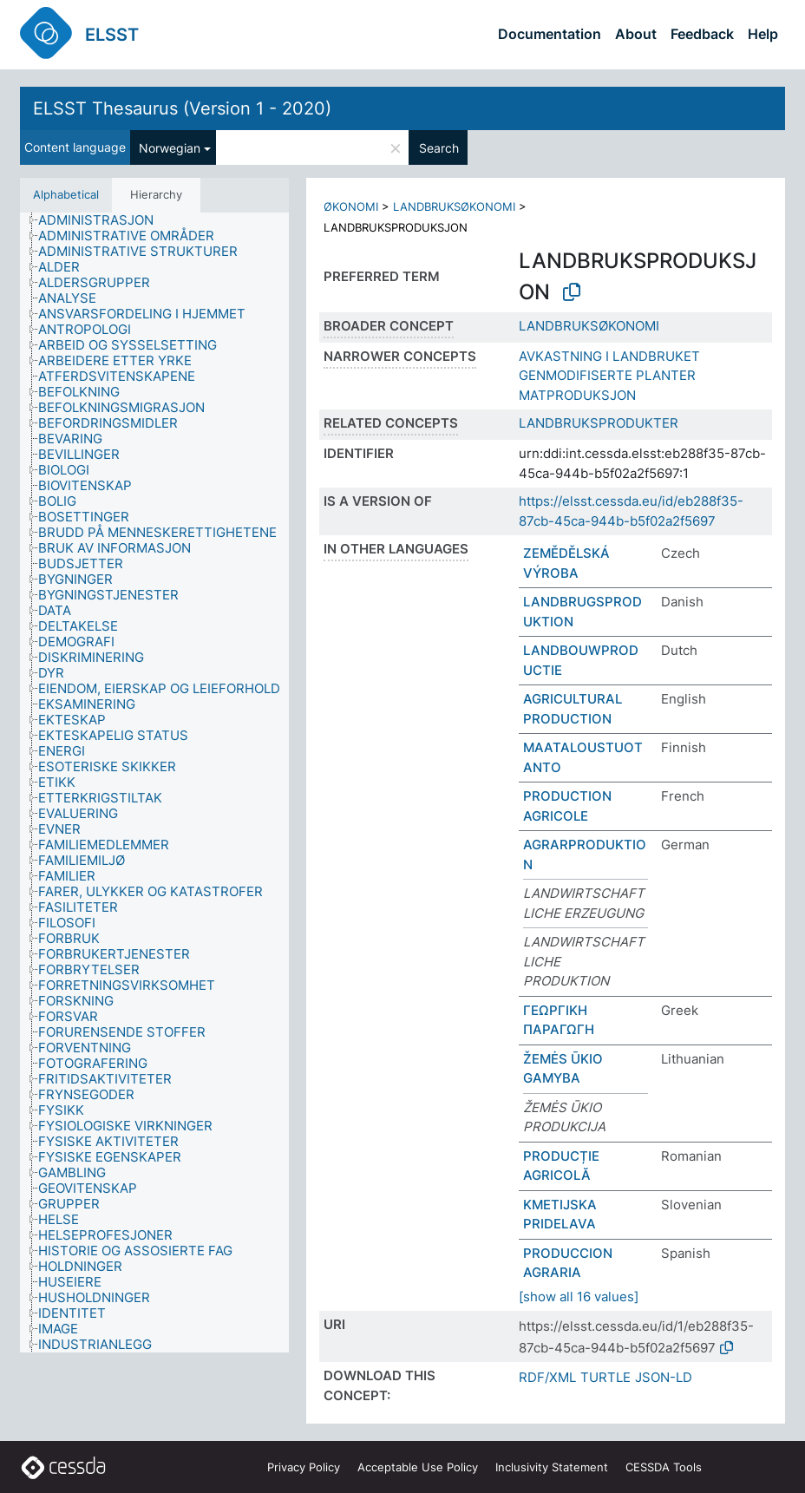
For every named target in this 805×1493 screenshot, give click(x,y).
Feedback (702, 34)
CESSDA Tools (663, 1467)
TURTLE (605, 1377)
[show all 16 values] (578, 1296)
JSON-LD (663, 1377)
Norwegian (169, 148)
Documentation (549, 34)
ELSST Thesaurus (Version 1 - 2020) (182, 108)
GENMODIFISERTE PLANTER (607, 375)
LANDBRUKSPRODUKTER (598, 423)
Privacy (303, 1467)
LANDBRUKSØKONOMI (454, 206)
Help (763, 34)
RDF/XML (547, 1377)
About (636, 34)
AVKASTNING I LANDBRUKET (609, 356)
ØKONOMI (351, 206)
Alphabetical (66, 194)
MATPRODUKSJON (577, 395)
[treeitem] (103, 220)
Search (439, 148)
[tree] (154, 782)
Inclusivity (551, 1467)
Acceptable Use (417, 1467)
